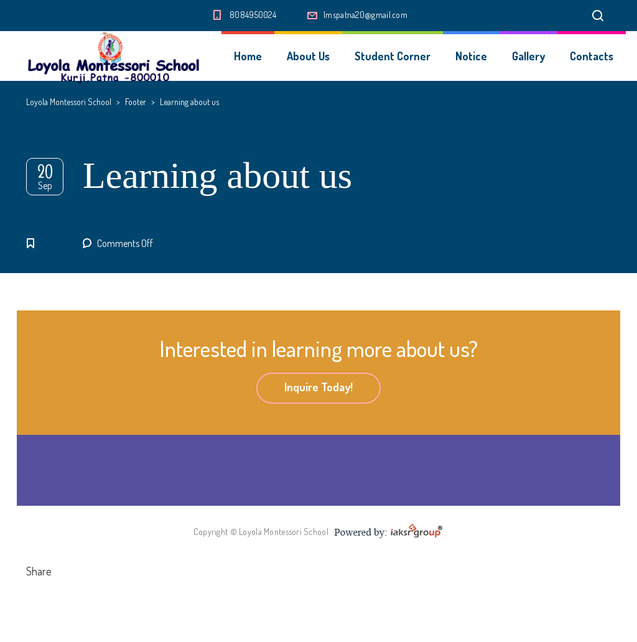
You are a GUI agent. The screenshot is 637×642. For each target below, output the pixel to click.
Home (248, 56)
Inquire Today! (318, 387)
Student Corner (392, 56)
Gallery (528, 56)
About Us (308, 56)
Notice (471, 56)
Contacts (591, 56)
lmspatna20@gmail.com (365, 14)
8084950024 (253, 14)
